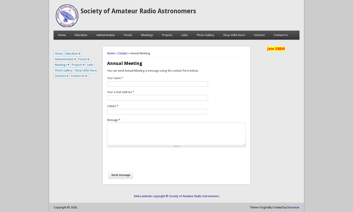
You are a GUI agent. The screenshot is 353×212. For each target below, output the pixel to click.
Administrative (105, 35)
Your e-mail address (120, 92)
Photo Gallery (205, 35)
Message (113, 120)
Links (184, 35)
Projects (167, 35)
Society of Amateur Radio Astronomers (138, 11)
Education (81, 35)
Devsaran (293, 207)
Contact (122, 53)
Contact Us (281, 35)
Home (62, 35)
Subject (112, 106)
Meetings (147, 35)
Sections (259, 35)
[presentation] (141, 161)
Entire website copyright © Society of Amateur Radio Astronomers (176, 196)
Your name (115, 78)
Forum (128, 35)
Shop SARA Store (234, 35)
